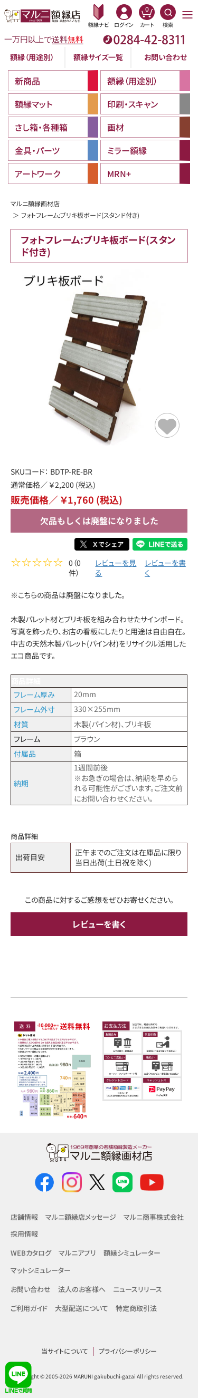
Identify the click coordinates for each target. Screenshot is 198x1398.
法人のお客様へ (82, 1289)
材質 (21, 725)
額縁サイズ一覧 (98, 57)
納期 (21, 784)
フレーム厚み (34, 695)
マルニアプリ (77, 1253)
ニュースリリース (137, 1289)
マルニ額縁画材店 (35, 203)
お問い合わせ (165, 57)
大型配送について (81, 1308)
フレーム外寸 (34, 710)
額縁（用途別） (32, 57)
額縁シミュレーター (132, 1253)
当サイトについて (64, 1351)
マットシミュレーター (41, 1270)
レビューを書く (165, 569)
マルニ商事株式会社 (154, 1217)
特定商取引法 (136, 1308)
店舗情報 (24, 1217)
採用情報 (24, 1234)
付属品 (25, 754)
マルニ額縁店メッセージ (80, 1217)
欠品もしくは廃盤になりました (99, 520)
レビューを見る (115, 569)
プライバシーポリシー (128, 1351)
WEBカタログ (31, 1253)
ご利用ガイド (29, 1308)
